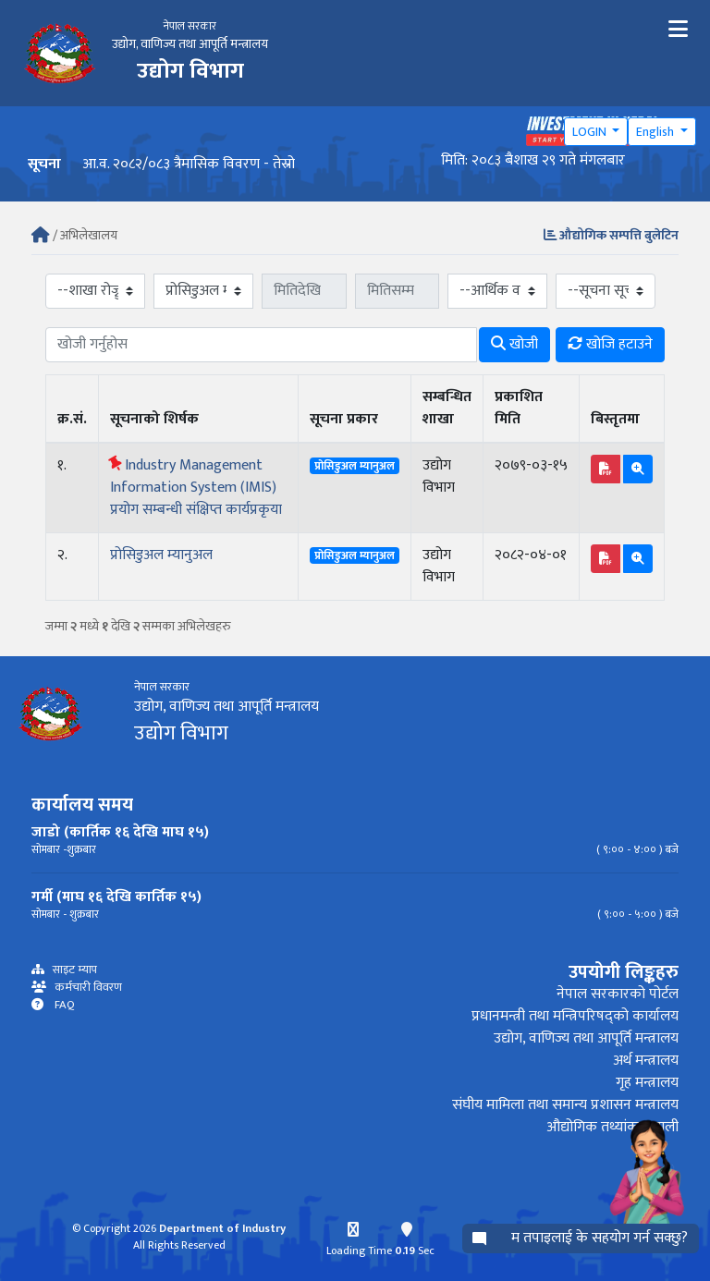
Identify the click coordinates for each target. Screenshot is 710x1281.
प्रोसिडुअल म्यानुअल (161, 555)
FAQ (59, 1005)
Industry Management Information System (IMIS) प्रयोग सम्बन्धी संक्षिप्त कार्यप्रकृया (196, 487)
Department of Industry (222, 1228)
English (656, 131)
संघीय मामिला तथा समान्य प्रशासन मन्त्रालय (565, 1104)
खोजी (514, 344)
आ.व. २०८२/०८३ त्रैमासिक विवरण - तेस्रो (188, 164)
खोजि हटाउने (610, 344)
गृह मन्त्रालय (647, 1082)
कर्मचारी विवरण (84, 987)
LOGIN (590, 131)
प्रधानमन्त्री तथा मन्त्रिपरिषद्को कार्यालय (575, 1016)
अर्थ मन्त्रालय (646, 1060)
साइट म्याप (70, 970)
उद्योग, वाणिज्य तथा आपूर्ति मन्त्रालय (586, 1038)
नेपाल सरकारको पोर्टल (618, 994)
